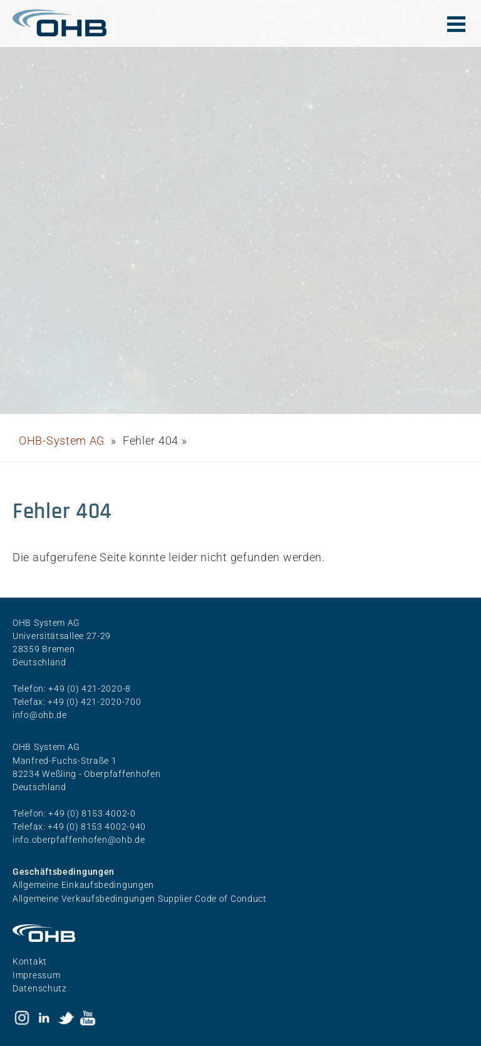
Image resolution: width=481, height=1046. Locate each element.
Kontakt (30, 961)
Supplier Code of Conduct (212, 899)
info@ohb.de (40, 715)
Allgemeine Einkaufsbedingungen (83, 885)
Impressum (36, 975)
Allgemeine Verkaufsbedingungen (85, 899)
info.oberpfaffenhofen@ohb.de (79, 840)
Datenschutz (40, 988)
